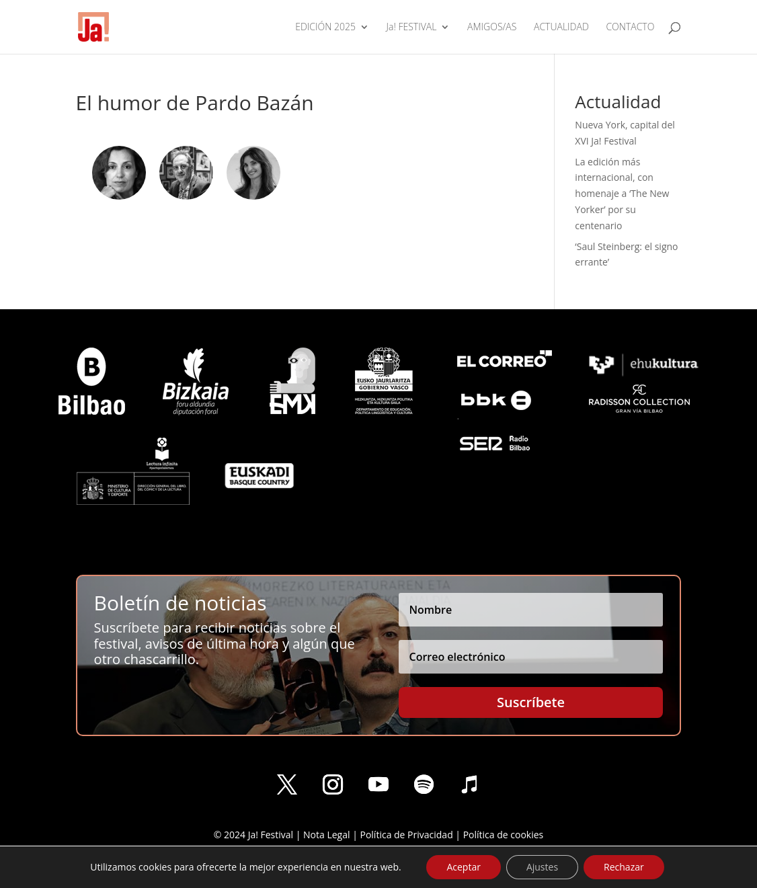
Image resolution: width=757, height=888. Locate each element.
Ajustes (542, 866)
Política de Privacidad (406, 834)
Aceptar (463, 866)
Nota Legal (326, 834)
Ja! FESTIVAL (412, 27)
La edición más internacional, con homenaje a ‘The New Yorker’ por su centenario (622, 193)
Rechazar (624, 866)
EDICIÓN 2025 (325, 27)
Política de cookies (503, 834)
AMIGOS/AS (491, 27)
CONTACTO (630, 27)
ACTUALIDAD (561, 27)
